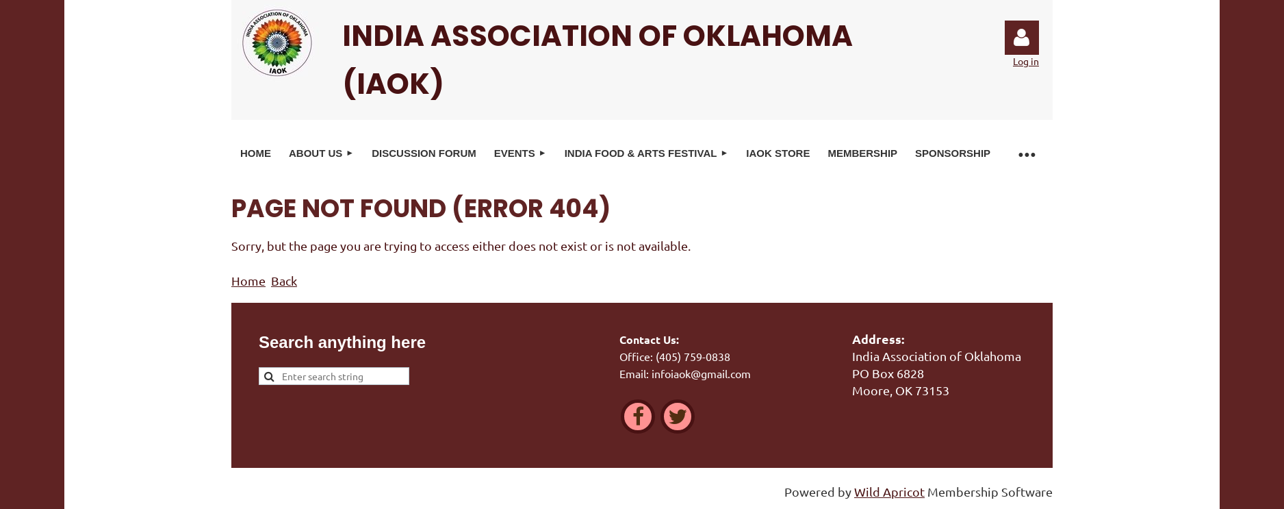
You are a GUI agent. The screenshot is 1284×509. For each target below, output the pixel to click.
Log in (1022, 38)
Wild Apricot (889, 491)
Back (284, 280)
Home (248, 280)
